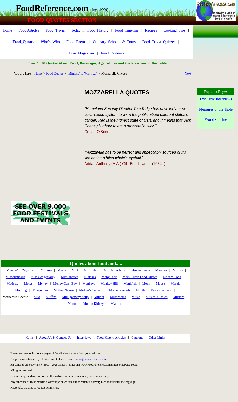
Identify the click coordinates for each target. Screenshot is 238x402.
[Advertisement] (45, 133)
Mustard (178, 297)
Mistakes (90, 277)
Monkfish (130, 283)
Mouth (140, 290)
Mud (37, 297)
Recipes (151, 30)
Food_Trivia (55, 30)
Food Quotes (54, 73)
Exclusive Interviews (216, 99)
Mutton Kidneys (94, 304)
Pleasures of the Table (216, 109)
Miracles (161, 270)
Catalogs (137, 337)
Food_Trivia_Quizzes (158, 42)
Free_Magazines (82, 53)
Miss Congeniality (43, 277)
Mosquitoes (40, 290)
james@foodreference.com (90, 359)
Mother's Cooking (91, 290)
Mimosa (46, 270)
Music (136, 297)
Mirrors (178, 270)
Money (43, 283)
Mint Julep (91, 270)
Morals (175, 283)
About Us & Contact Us (55, 337)
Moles (28, 283)
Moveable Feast (161, 290)
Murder (99, 297)
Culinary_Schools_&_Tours (114, 42)
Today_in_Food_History (89, 30)
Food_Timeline (126, 30)
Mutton (72, 304)
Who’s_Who (50, 42)
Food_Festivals (112, 53)
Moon (146, 283)
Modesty (12, 283)
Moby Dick (109, 277)
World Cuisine (216, 120)
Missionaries (69, 277)
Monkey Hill (109, 283)
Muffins (51, 297)
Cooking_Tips (174, 30)
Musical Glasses (156, 297)
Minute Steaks (140, 270)
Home (7, 30)
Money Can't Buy (65, 283)
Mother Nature (64, 290)
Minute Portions (115, 270)
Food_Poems (76, 42)
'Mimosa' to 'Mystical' (82, 73)
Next (188, 73)
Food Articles (28, 30)
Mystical (116, 304)
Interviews (84, 337)
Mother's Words (119, 290)
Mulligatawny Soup (75, 297)
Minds (61, 270)
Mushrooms (118, 297)
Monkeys (89, 283)
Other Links (157, 337)
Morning (21, 290)
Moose (160, 283)
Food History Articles (111, 337)
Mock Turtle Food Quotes (139, 277)
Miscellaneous (15, 277)
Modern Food (172, 277)
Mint (75, 270)
